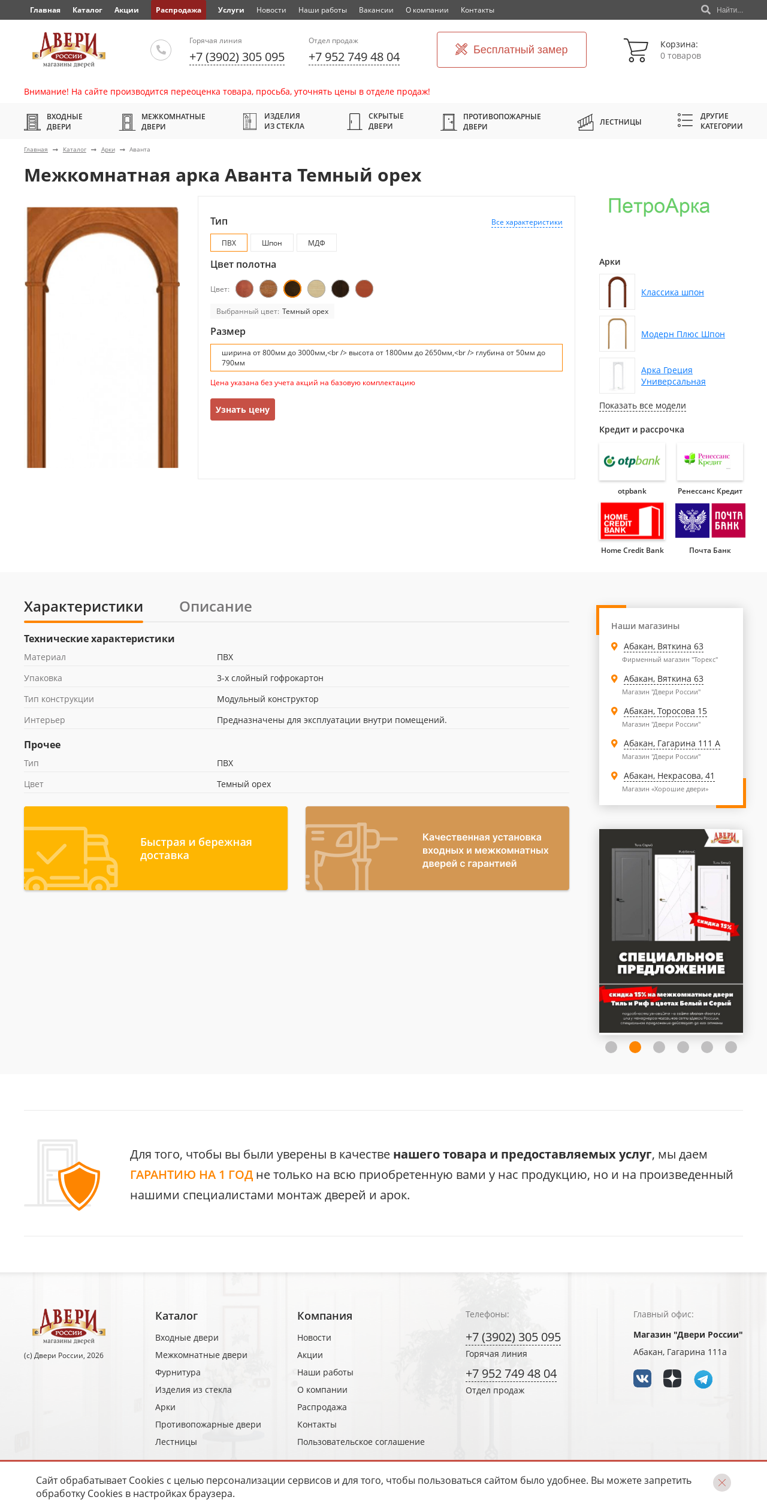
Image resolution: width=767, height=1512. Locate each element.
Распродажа (178, 10)
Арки (108, 149)
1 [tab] (611, 1047)
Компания (324, 1315)
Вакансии (376, 10)
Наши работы (322, 10)
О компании (427, 10)
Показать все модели (642, 405)
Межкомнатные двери (162, 121)
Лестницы (609, 121)
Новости (271, 10)
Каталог (87, 10)
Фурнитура (178, 1372)
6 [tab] (731, 1047)
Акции (126, 10)
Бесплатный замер (511, 50)
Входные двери (53, 121)
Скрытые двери (375, 121)
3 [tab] (659, 1047)
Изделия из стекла (272, 121)
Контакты (477, 10)
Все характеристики (527, 222)
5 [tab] (707, 1047)
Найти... (722, 10)
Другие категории (710, 121)
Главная (36, 149)
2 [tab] (635, 1047)
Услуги (231, 10)
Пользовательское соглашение (361, 1441)
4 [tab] (683, 1047)
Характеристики (83, 606)
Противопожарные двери (490, 121)
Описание (215, 606)
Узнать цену (243, 409)
